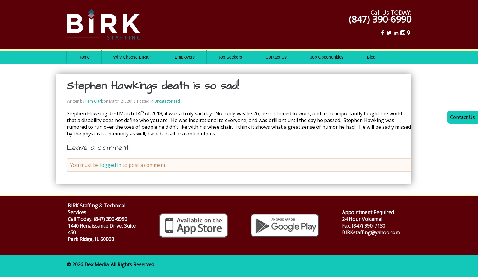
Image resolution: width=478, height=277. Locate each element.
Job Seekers (230, 57)
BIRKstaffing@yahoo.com (371, 232)
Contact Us (276, 57)
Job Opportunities (327, 57)
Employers (185, 57)
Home (84, 57)
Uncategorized (167, 101)
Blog (371, 57)
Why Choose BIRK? (132, 57)
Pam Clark (94, 101)
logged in (110, 165)
